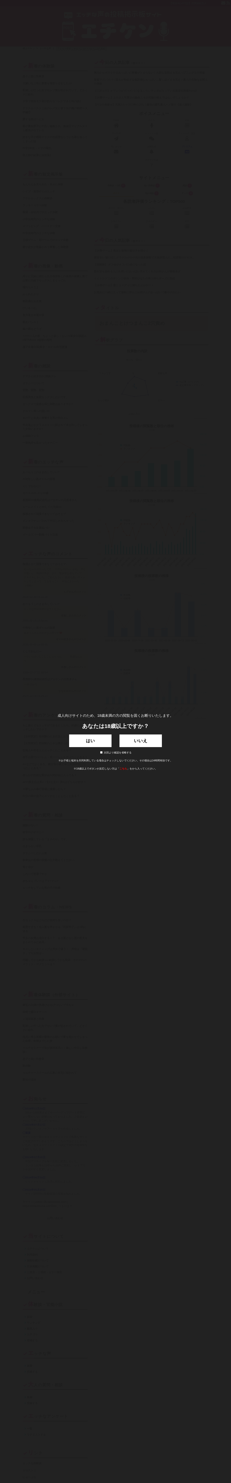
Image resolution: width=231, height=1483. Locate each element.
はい (90, 740)
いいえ (140, 740)
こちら (123, 768)
